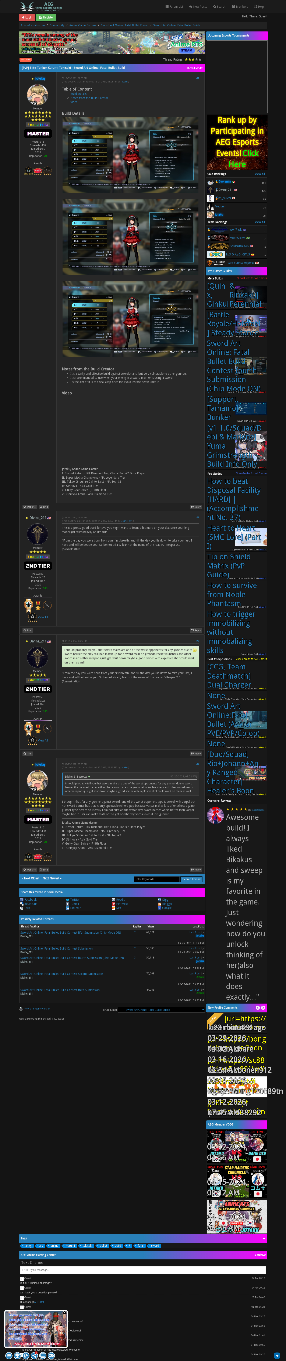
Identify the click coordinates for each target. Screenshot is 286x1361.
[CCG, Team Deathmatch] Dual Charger (229, 675)
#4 (197, 764)
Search (219, 6)
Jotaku (124, 81)
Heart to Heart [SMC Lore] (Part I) (234, 537)
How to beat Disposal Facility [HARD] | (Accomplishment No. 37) (234, 499)
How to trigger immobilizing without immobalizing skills (231, 632)
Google (165, 908)
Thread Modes (194, 68)
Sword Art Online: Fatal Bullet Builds (176, 25)
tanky (28, 1245)
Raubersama (258, 809)
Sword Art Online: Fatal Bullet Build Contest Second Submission (61, 973)
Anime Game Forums (82, 25)
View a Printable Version (37, 1008)
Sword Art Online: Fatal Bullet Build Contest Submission (56, 948)
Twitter (73, 899)
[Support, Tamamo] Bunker (223, 408)
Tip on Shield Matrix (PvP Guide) (229, 565)
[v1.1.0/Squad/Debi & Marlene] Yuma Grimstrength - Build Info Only (234, 446)
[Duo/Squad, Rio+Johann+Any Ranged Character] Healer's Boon (233, 772)
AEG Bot (39, 1302)
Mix (116, 908)
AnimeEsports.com (33, 25)
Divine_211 (127, 521)
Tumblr (72, 904)
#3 (197, 641)
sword (155, 1245)
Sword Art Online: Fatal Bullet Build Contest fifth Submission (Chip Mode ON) (70, 932)
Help (259, 6)
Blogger (165, 904)
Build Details (78, 93)
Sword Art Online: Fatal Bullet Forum (124, 25)
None (216, 695)
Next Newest (51, 878)
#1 (197, 78)
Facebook (28, 899)
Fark (25, 908)
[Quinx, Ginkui (234, 295)
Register (46, 17)
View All (43, 617)
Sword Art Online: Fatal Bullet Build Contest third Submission (60, 990)
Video (74, 102)
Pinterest (120, 904)
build (118, 1245)
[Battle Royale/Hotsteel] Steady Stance (233, 323)
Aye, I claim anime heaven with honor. (37, 1343)
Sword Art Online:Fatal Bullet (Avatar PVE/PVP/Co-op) (233, 720)
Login (27, 17)
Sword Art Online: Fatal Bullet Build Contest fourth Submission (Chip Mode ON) (72, 958)
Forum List (174, 6)
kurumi (70, 1245)
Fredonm (220, 206)
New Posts (198, 6)
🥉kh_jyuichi (223, 198)
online (54, 1245)
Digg (163, 899)
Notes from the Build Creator (89, 98)
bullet (103, 1245)
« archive (260, 1255)
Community (57, 25)
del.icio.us (28, 904)
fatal (141, 1245)
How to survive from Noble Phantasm (232, 594)
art (41, 1245)
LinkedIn (73, 908)
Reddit (118, 899)
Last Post (25, 59)
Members (240, 6)
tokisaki (87, 1245)
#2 (197, 517)
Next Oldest (31, 878)
